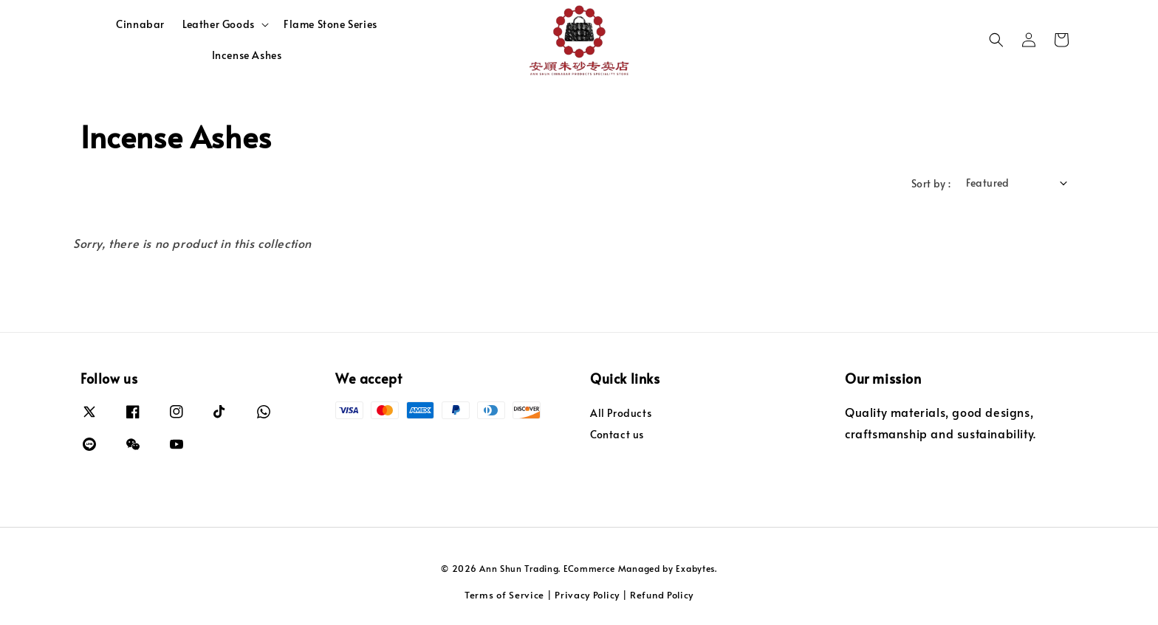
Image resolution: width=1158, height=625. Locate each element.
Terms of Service (504, 594)
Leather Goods (218, 24)
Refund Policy (661, 594)
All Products (620, 413)
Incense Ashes (247, 55)
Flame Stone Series (330, 24)
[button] (996, 40)
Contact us (617, 434)
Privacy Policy (587, 594)
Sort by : (931, 183)
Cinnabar (140, 24)
